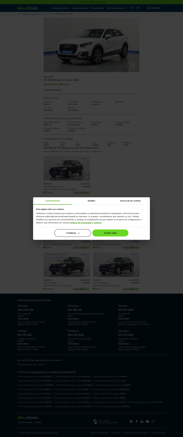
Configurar (72, 233)
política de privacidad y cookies (85, 223)
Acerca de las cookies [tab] (130, 201)
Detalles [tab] (91, 201)
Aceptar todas (110, 233)
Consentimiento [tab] (52, 201)
